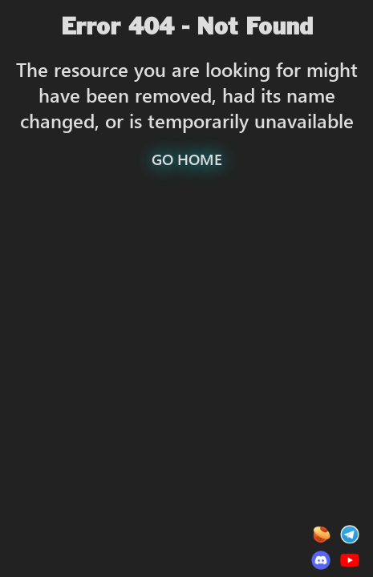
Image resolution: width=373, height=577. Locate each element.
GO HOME (187, 159)
